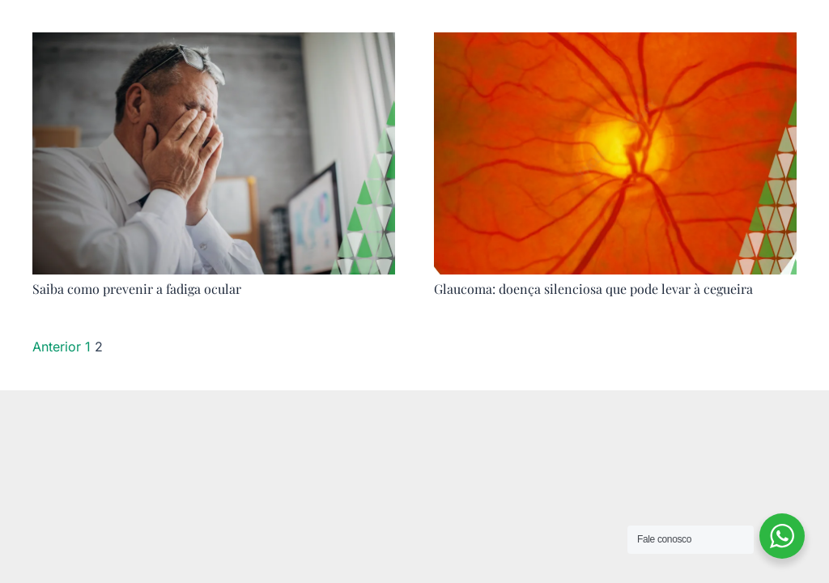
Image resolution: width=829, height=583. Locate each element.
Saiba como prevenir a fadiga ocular (136, 288)
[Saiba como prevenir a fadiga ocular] (213, 44)
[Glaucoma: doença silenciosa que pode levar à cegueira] (615, 44)
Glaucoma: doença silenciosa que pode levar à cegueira (593, 288)
